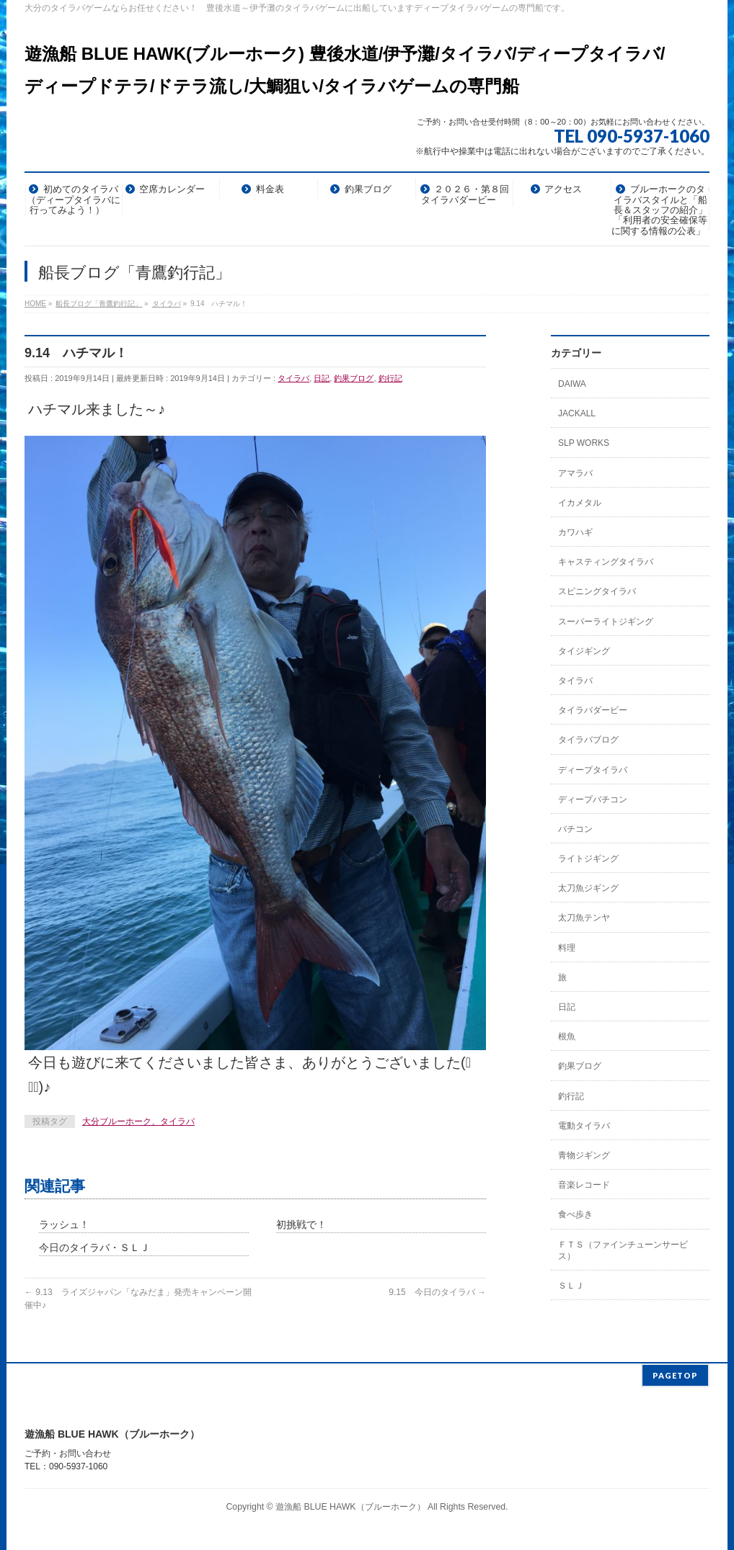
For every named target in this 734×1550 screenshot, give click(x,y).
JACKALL (577, 413)
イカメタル (579, 503)
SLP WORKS (583, 443)
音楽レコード (584, 1185)
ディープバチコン (592, 799)
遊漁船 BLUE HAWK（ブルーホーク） (350, 1505)
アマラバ (575, 473)
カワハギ (575, 532)
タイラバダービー (592, 710)
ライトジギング (588, 859)
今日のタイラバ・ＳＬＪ (94, 1247)
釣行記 (390, 378)
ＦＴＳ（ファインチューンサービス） (623, 1250)
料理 (566, 948)
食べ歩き (575, 1214)
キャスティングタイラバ (605, 562)
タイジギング (584, 651)
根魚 (566, 1036)
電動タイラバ (584, 1126)
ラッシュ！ (64, 1224)
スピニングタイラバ (597, 591)
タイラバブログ (588, 740)
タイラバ (293, 378)
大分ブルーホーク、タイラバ (138, 1121)
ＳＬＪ (571, 1286)
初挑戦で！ (301, 1224)
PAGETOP (675, 1374)
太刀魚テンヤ (584, 918)
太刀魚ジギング (588, 888)
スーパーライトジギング (605, 622)
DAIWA (572, 384)
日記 (322, 378)
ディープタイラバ (592, 770)
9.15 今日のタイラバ (437, 1292)
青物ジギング (584, 1155)
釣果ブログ (353, 378)
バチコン (575, 829)
